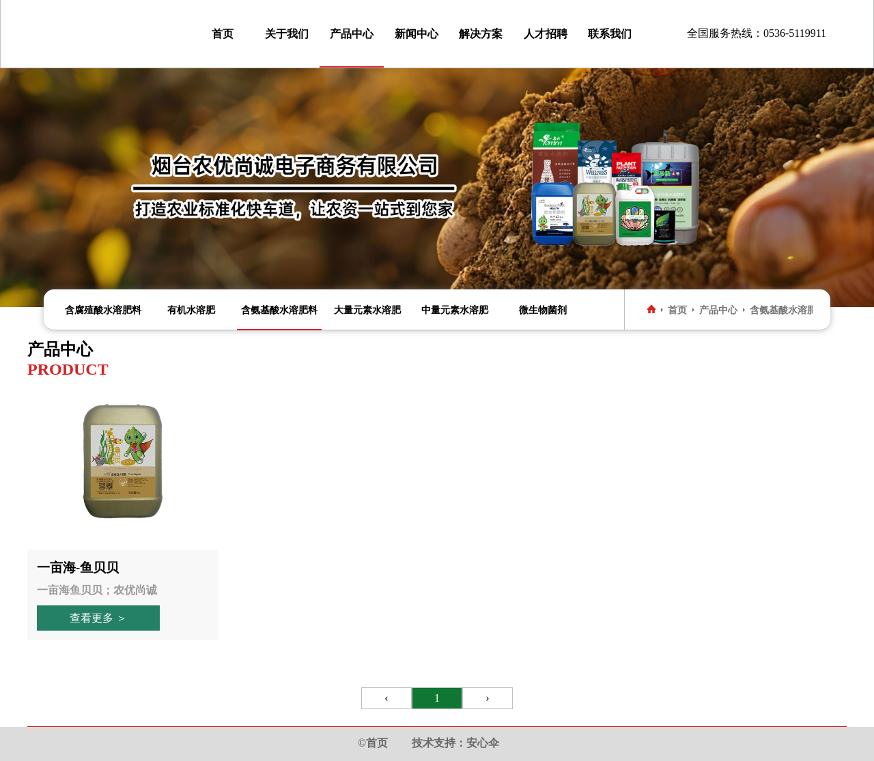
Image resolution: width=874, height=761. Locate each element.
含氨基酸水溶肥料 (279, 309)
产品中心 (351, 34)
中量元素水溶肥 (454, 309)
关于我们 (287, 34)
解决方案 (481, 34)
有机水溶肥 (191, 309)
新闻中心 (416, 34)
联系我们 (610, 34)
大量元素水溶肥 (367, 309)
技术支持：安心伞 (455, 743)
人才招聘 (545, 34)
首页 (223, 34)
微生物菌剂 (543, 309)
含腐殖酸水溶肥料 (103, 309)
